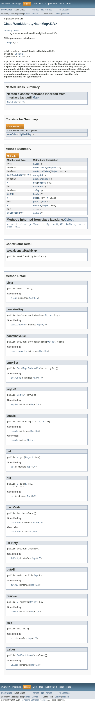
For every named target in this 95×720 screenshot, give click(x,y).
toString (71, 229)
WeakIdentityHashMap (19, 136)
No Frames (46, 9)
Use (35, 3)
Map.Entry (13, 104)
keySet (37, 197)
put (35, 201)
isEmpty (37, 194)
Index (61, 3)
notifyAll (58, 229)
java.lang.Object (11, 30)
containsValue (41, 174)
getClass (34, 229)
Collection (13, 217)
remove (37, 209)
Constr (27, 13)
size (35, 213)
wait (81, 229)
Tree (41, 3)
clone (10, 229)
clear (36, 166)
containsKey (40, 170)
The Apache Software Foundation (34, 717)
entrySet (38, 178)
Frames (35, 9)
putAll (37, 205)
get (35, 186)
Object (19, 54)
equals (37, 182)
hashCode (38, 190)
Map (9, 42)
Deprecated (51, 3)
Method (35, 13)
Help (68, 3)
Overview (5, 3)
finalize (21, 229)
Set (9, 178)
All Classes (64, 9)
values (37, 217)
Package (16, 3)
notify (45, 229)
